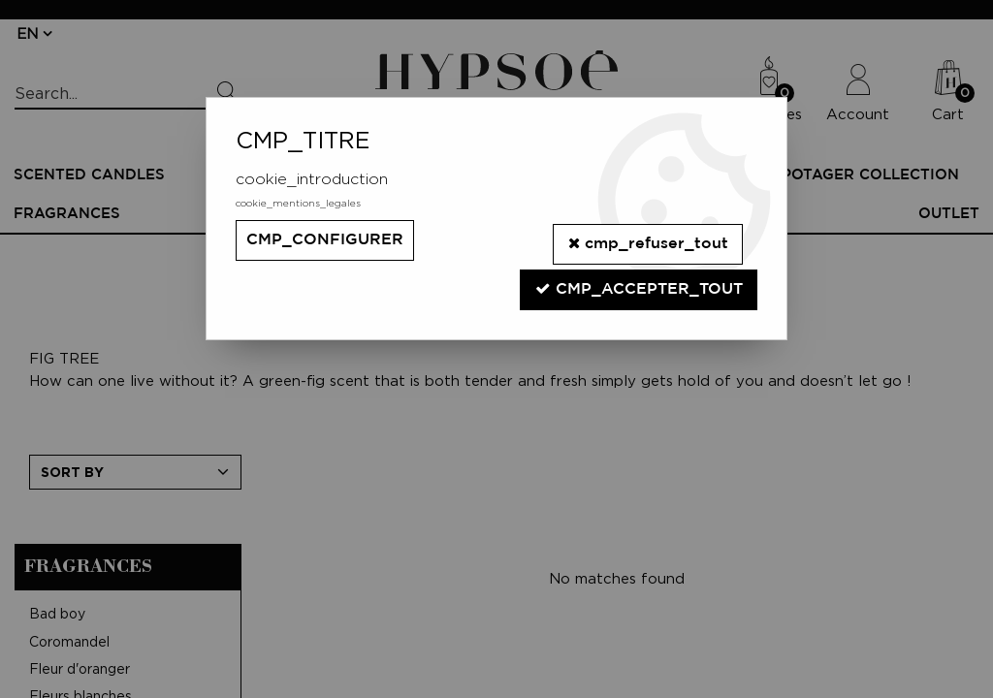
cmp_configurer (324, 240)
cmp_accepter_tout (638, 279)
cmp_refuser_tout (646, 239)
